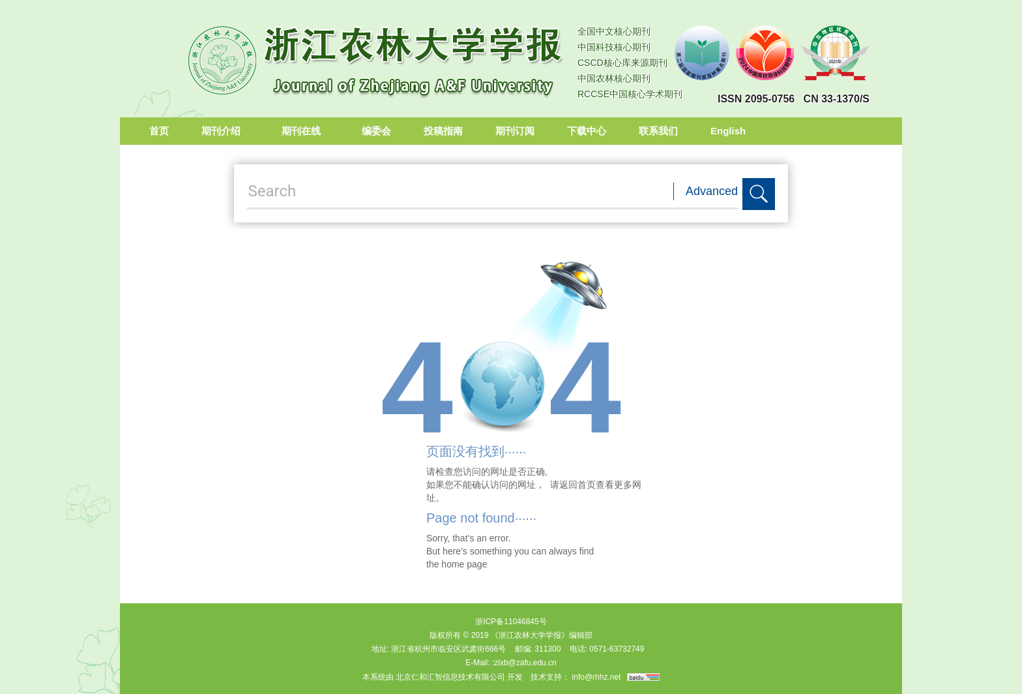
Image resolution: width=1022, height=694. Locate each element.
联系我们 (658, 130)
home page (464, 564)
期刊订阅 (514, 130)
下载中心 (586, 130)
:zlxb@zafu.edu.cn (524, 662)
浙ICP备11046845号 (510, 621)
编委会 (376, 130)
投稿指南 (443, 130)
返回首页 (577, 484)
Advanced (712, 191)
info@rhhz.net (596, 677)
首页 (159, 130)
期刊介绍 (225, 130)
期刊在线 (305, 130)
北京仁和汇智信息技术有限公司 (450, 677)
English (728, 130)
